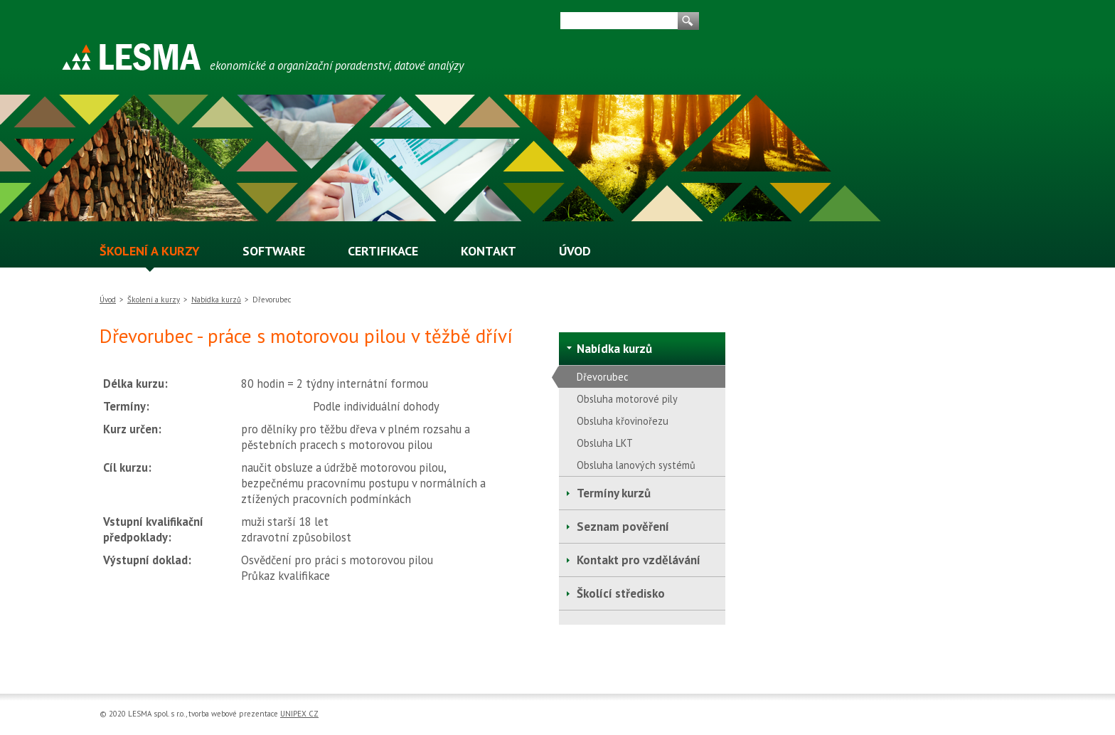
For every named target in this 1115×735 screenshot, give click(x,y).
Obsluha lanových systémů (636, 465)
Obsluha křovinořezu (622, 421)
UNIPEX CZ (299, 714)
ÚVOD (575, 251)
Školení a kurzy (153, 300)
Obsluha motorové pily (627, 399)
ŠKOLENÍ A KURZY (150, 251)
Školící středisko (621, 593)
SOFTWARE (273, 251)
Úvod (108, 300)
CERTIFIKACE (383, 251)
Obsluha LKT (605, 443)
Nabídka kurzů (216, 300)
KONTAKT (488, 251)
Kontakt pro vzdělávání (638, 560)
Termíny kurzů (614, 493)
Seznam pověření (623, 526)
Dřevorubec (603, 377)
